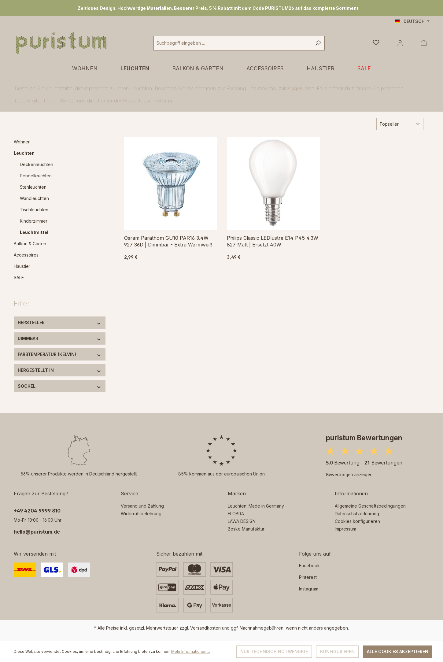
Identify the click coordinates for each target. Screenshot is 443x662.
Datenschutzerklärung (357, 513)
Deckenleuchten (36, 164)
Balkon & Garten (30, 243)
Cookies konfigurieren (357, 521)
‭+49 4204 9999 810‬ (37, 511)
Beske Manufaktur (246, 528)
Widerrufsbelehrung (141, 513)
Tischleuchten (34, 209)
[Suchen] (318, 43)
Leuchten (24, 153)
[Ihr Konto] (400, 43)
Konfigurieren (337, 651)
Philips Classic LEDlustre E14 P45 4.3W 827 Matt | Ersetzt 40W (272, 241)
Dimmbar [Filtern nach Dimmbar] (60, 338)
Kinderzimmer (33, 221)
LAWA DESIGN (242, 521)
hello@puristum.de (37, 532)
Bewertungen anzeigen (349, 474)
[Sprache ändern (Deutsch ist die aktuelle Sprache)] (412, 21)
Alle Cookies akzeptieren (397, 651)
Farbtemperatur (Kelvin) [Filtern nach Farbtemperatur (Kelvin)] (60, 354)
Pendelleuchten (36, 175)
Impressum (345, 528)
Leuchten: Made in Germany (256, 506)
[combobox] (232, 43)
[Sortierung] (399, 124)
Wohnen (22, 141)
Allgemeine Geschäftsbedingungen (370, 506)
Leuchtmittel (34, 232)
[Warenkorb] (423, 43)
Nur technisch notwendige (274, 651)
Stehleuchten (33, 187)
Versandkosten (205, 628)
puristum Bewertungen (364, 438)
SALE (19, 277)
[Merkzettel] (376, 43)
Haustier (22, 266)
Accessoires (26, 254)
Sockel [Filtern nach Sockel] (60, 386)
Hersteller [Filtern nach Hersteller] (60, 322)
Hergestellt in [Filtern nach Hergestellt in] (60, 370)
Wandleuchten (34, 198)
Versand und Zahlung (142, 506)
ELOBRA (236, 513)
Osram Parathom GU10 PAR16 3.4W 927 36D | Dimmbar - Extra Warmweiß (168, 241)
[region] (221, 8)
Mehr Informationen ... (190, 651)
